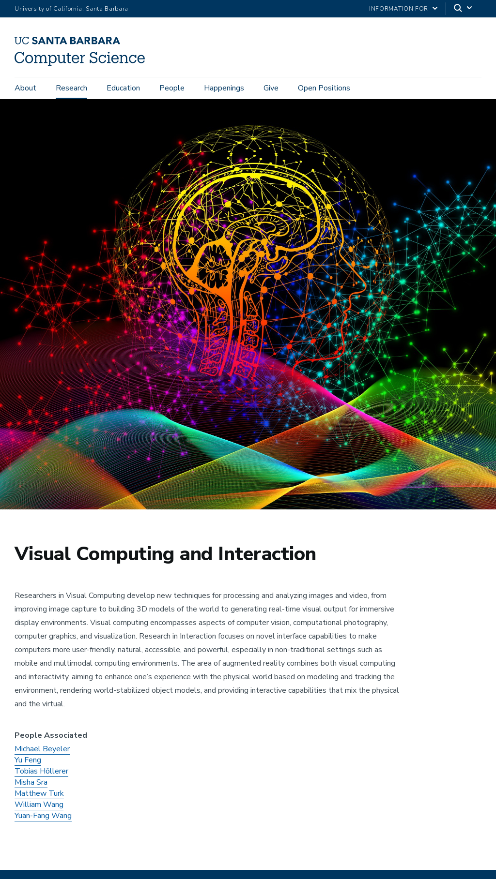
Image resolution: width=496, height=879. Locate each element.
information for (398, 9)
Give (271, 88)
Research (71, 88)
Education (123, 88)
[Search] (463, 8)
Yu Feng (28, 763)
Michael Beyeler (42, 751)
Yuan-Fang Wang (43, 818)
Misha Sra (31, 785)
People (172, 88)
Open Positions (324, 88)
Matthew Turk (39, 796)
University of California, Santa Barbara (71, 9)
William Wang (39, 807)
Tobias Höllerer (41, 774)
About (25, 88)
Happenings (224, 88)
